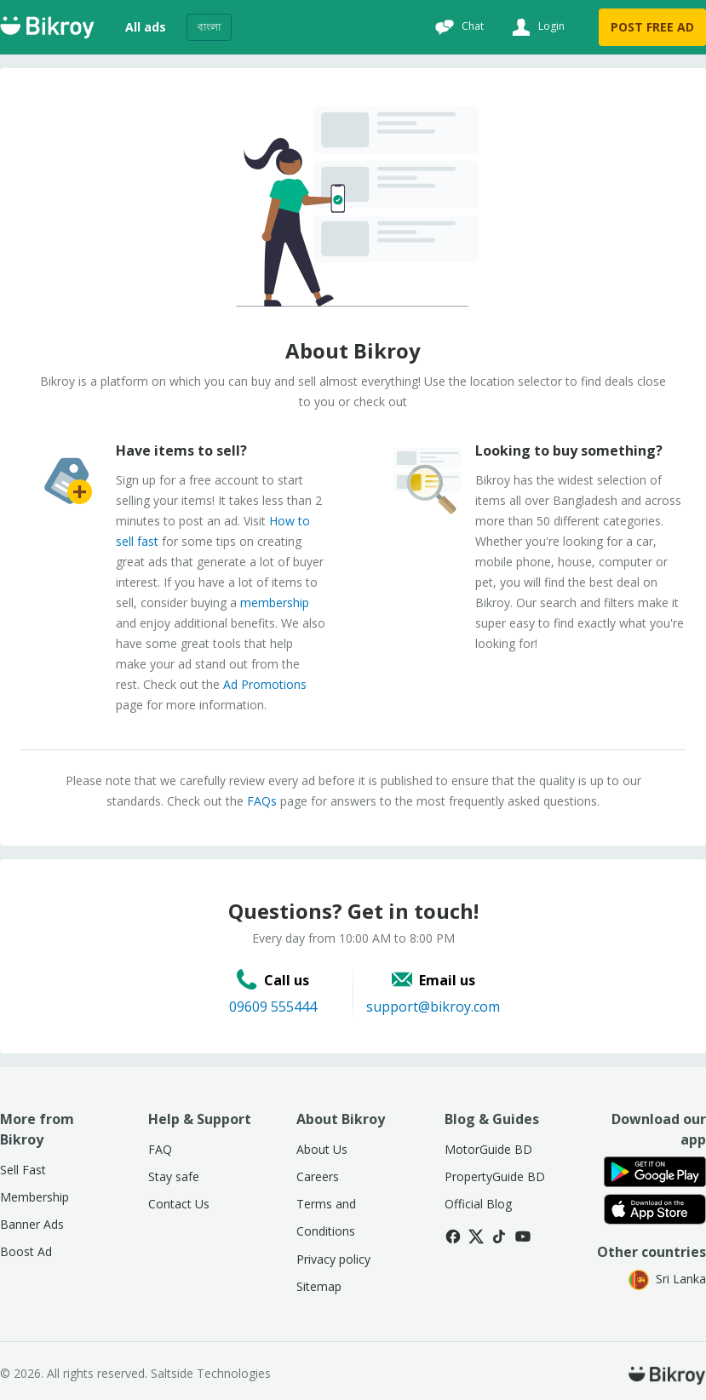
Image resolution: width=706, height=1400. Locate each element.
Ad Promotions (265, 684)
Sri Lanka (667, 1279)
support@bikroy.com (433, 1006)
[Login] (536, 27)
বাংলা (209, 27)
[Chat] (457, 27)
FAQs (262, 801)
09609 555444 (273, 1006)
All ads (145, 27)
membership (274, 602)
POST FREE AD (652, 27)
